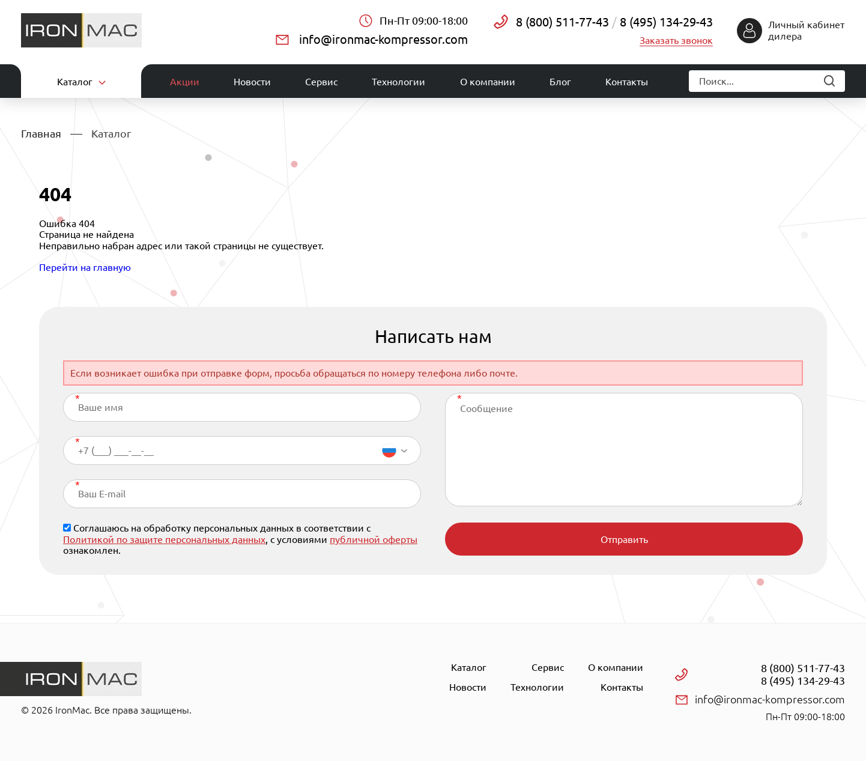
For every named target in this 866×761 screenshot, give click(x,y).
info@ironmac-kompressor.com (383, 39)
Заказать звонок (676, 40)
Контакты (626, 81)
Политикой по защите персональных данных (164, 539)
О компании (487, 81)
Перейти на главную (85, 267)
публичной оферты (373, 539)
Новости (252, 81)
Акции (184, 81)
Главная (41, 133)
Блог (560, 81)
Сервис (321, 81)
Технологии (398, 81)
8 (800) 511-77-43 (562, 22)
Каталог (468, 667)
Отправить (624, 539)
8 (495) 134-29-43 (665, 22)
